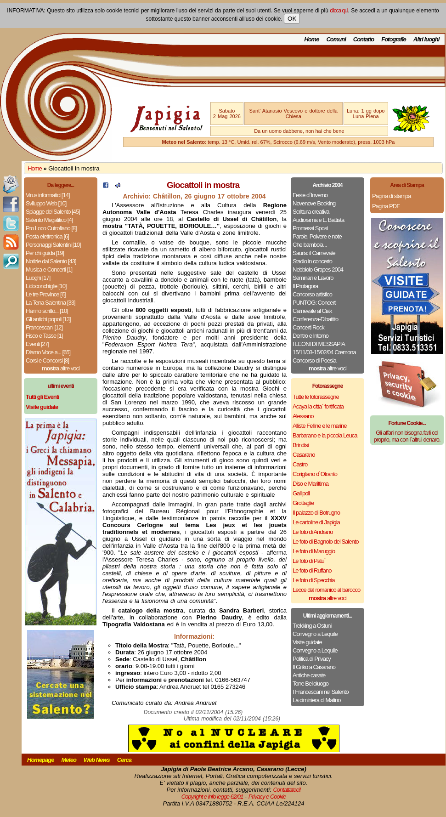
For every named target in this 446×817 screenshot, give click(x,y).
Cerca (124, 759)
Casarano (304, 454)
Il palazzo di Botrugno (316, 512)
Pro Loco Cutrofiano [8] (51, 228)
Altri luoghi (426, 39)
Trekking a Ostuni (312, 625)
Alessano (303, 416)
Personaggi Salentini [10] (53, 244)
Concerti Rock (308, 327)
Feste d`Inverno (310, 195)
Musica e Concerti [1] (49, 269)
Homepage (40, 759)
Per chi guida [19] (45, 253)
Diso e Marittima (310, 483)
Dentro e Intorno (310, 335)
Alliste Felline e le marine (320, 425)
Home (311, 39)
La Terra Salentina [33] (50, 302)
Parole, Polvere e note (317, 236)
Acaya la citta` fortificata (318, 406)
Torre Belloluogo (310, 683)
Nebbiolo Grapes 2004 (318, 269)
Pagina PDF (386, 206)
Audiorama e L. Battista (318, 219)
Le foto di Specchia (314, 580)
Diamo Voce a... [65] (48, 352)
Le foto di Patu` (309, 560)
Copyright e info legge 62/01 (212, 796)
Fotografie (393, 39)
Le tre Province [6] (46, 294)
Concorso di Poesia (314, 360)
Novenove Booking (314, 203)
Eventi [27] (37, 343)
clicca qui (339, 10)
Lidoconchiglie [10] (46, 286)
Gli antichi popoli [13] (48, 319)
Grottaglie (303, 502)
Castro (300, 464)
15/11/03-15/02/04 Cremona (324, 352)
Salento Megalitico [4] (49, 219)
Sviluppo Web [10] (46, 203)
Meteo (68, 759)
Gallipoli (301, 493)
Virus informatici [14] (48, 195)
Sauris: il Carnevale (314, 253)
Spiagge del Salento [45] (53, 211)
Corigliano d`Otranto (315, 474)
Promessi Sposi (310, 228)
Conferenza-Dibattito (315, 319)
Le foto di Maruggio (314, 551)
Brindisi (301, 445)
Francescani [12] (44, 327)
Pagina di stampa (391, 196)
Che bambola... (310, 244)
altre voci (60, 368)
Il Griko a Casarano (314, 667)
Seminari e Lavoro (313, 277)
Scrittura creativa (311, 211)
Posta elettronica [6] (47, 236)
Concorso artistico (312, 294)
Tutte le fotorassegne (316, 396)
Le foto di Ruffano (312, 570)
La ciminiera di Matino (316, 700)
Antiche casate (309, 675)
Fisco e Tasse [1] (44, 335)
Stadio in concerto (312, 261)
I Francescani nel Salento (321, 691)
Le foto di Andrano (313, 531)
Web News (97, 759)
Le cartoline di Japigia (316, 522)
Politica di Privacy (312, 658)
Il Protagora (305, 286)
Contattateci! (286, 789)
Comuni (335, 39)
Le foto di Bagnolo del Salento (325, 541)
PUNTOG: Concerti (314, 302)
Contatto (363, 39)
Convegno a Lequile (315, 633)
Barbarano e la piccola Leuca (325, 435)
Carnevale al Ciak (312, 310)
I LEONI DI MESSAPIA (319, 343)
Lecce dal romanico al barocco (326, 589)
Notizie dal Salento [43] (51, 261)
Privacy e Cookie (267, 796)
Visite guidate (307, 642)
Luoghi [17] (38, 277)
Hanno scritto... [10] (47, 310)
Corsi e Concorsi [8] (47, 360)
